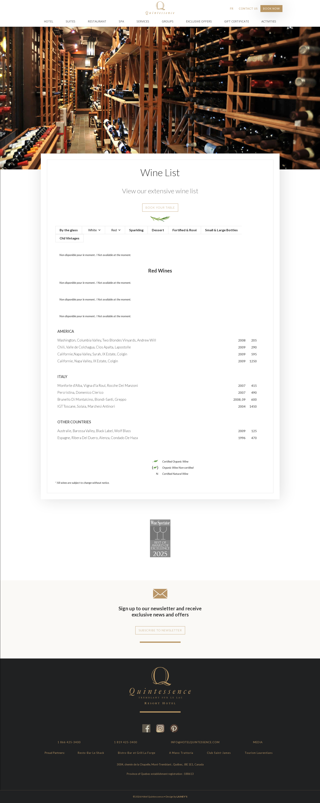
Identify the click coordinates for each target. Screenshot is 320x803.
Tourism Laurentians (259, 752)
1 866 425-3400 (69, 742)
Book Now (271, 8)
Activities (268, 21)
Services (143, 21)
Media (258, 742)
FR (231, 8)
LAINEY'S (182, 796)
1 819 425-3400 (125, 742)
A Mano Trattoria (181, 752)
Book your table (160, 207)
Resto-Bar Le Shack (91, 752)
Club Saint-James (219, 752)
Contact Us (248, 8)
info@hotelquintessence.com (195, 742)
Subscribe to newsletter (160, 630)
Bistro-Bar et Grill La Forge (136, 752)
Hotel (48, 21)
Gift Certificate (236, 21)
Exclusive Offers (199, 21)
